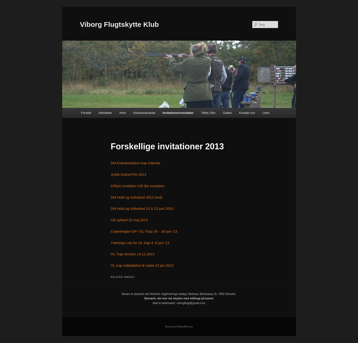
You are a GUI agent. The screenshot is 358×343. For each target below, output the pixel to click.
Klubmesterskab (144, 113)
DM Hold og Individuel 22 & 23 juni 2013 (142, 208)
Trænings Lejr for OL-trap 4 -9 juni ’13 (140, 243)
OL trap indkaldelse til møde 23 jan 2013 (142, 265)
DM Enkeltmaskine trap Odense (135, 163)
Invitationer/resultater (178, 113)
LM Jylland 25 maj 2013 (129, 220)
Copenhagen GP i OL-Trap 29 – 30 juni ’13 (144, 231)
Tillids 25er (208, 113)
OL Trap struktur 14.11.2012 (132, 254)
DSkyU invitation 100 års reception (137, 186)
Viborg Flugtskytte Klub (119, 24)
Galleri (227, 113)
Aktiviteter (105, 113)
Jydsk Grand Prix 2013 (128, 174)
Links (265, 113)
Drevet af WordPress (179, 326)
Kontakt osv (247, 113)
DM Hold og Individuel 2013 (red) (136, 197)
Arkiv (122, 113)
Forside (86, 113)
